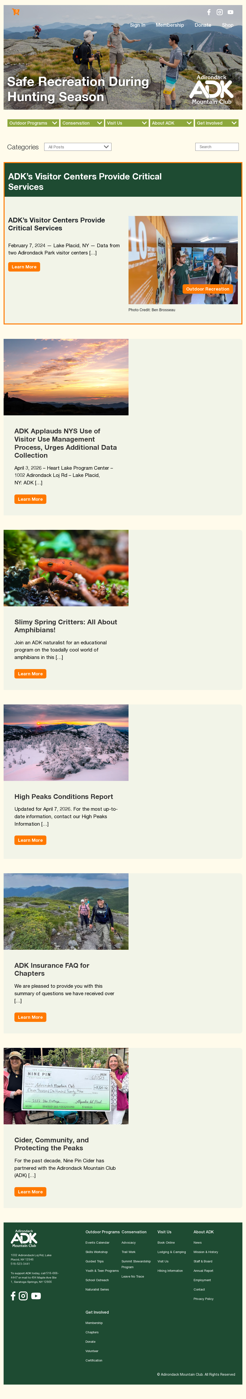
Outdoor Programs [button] (103, 1232)
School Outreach (97, 1280)
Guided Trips (95, 1261)
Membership (170, 25)
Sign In (137, 25)
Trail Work (128, 1252)
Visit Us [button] (165, 1232)
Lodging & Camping (172, 1252)
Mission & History (206, 1252)
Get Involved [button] (97, 1312)
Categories (23, 147)
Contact (199, 1289)
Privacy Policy (204, 1299)
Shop (228, 25)
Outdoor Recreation (207, 288)
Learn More (24, 266)
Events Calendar (97, 1242)
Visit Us (163, 1261)
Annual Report (203, 1270)
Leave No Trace (133, 1276)
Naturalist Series (97, 1289)
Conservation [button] (134, 1232)
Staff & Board (203, 1261)
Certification (94, 1360)
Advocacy (129, 1242)
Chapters (92, 1332)
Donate (203, 25)
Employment (202, 1280)
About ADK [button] (204, 1232)
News (198, 1242)
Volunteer (92, 1351)
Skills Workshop (97, 1252)
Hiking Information (170, 1270)
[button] (33, 123)
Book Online (166, 1242)
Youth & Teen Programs (102, 1270)
